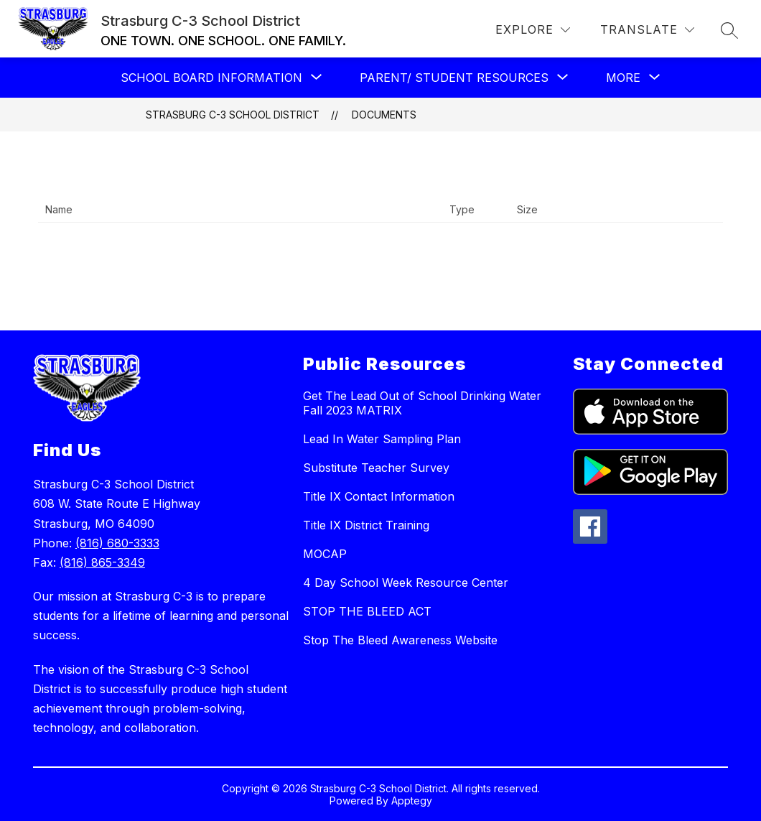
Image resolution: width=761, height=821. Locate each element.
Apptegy (411, 800)
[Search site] (729, 30)
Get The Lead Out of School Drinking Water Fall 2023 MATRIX (422, 403)
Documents (384, 114)
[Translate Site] (647, 30)
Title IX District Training (366, 525)
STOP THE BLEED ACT (367, 611)
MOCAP (325, 554)
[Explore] (533, 30)
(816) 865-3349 (102, 562)
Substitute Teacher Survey (376, 467)
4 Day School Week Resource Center (405, 582)
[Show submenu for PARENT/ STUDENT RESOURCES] (454, 77)
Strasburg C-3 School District (232, 114)
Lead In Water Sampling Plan (382, 439)
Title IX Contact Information (378, 496)
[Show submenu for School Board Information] (211, 77)
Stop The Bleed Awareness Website (400, 640)
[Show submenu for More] (623, 77)
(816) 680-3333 (117, 543)
